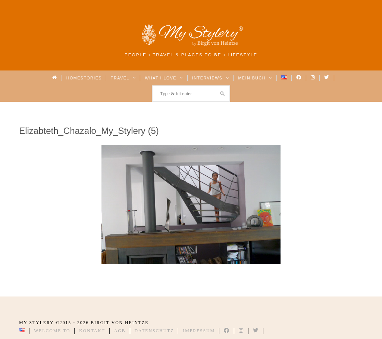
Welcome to (52, 331)
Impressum (199, 331)
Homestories (84, 78)
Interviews (210, 78)
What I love (164, 78)
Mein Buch (255, 78)
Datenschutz (154, 331)
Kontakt (92, 331)
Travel (123, 78)
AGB (120, 331)
